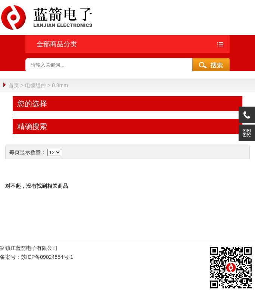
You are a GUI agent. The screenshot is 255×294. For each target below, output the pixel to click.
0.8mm (60, 85)
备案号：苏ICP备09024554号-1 (36, 257)
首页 (14, 85)
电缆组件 (35, 85)
